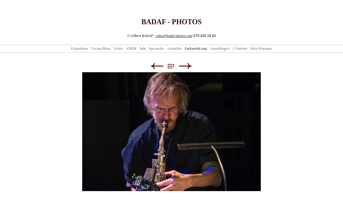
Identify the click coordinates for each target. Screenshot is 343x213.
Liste (173, 66)
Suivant (185, 66)
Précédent (157, 66)
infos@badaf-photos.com (173, 36)
